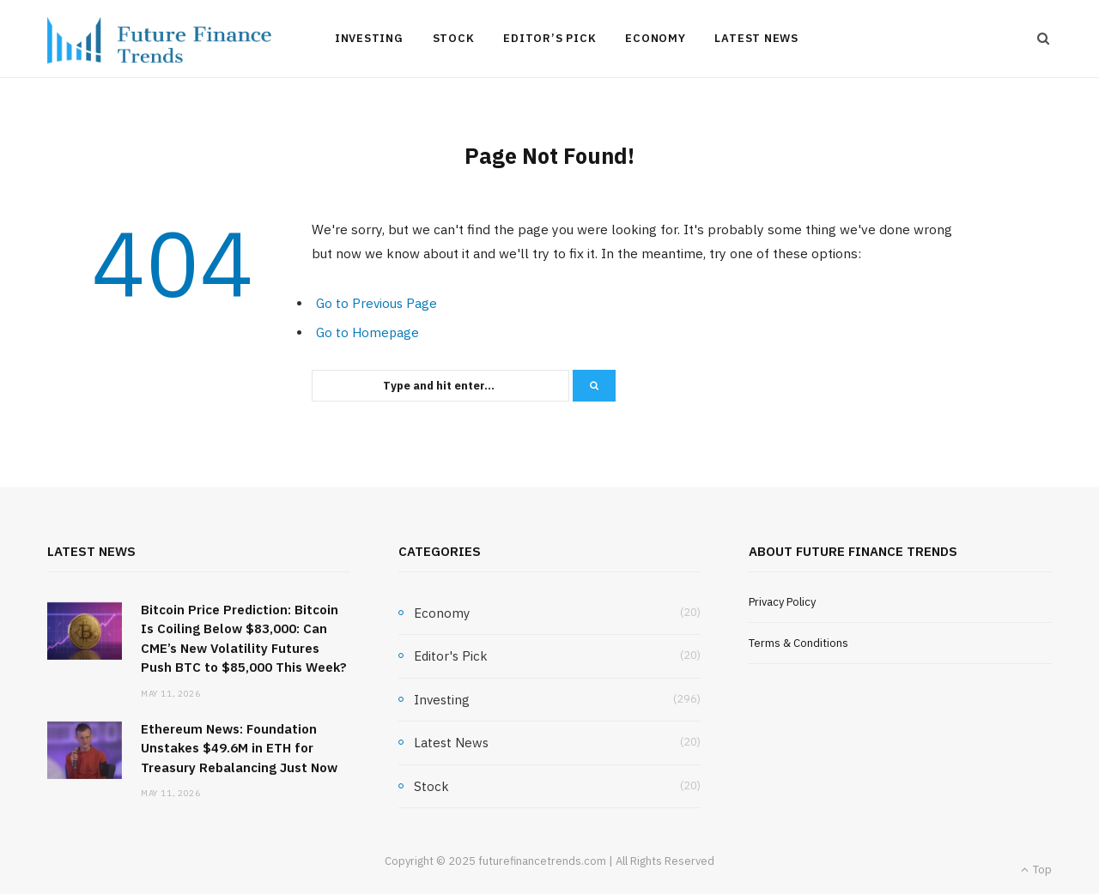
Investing (369, 38)
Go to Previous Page (376, 303)
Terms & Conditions (798, 643)
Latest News (756, 38)
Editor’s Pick (549, 38)
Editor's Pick (451, 656)
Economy (655, 38)
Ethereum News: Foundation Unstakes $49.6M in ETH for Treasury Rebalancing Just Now (239, 748)
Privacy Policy (782, 602)
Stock (454, 38)
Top (1036, 869)
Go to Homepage (367, 332)
